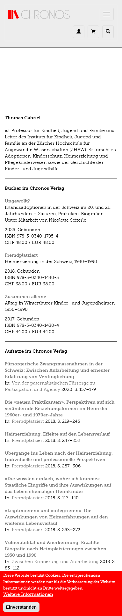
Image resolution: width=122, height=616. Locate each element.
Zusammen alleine (25, 296)
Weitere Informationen (28, 597)
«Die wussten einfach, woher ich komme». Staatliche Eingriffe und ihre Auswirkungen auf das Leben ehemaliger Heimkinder (58, 485)
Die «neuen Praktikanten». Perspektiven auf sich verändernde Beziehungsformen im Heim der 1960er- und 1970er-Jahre (60, 409)
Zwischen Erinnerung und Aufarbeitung (55, 561)
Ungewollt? (17, 201)
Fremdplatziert (21, 255)
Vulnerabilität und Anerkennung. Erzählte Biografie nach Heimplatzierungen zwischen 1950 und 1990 (55, 549)
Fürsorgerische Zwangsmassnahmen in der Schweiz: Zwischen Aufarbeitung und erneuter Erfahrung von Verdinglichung (57, 370)
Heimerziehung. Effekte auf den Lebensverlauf (57, 434)
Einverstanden (21, 609)
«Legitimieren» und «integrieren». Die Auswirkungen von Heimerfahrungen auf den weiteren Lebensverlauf (56, 517)
